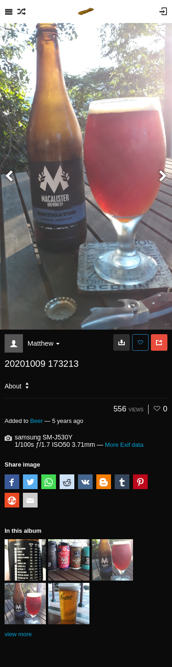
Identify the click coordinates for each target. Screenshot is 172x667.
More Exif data (124, 444)
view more (18, 634)
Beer (36, 420)
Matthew (44, 343)
